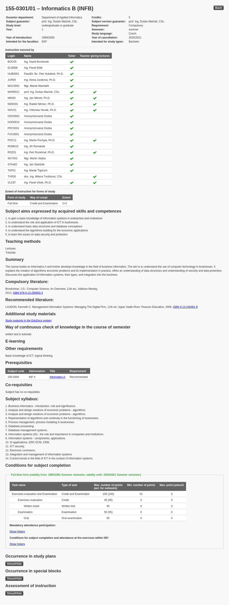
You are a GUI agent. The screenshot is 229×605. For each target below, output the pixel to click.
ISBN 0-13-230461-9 (185, 307)
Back (218, 7)
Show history (17, 531)
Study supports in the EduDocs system (28, 320)
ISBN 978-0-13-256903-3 (28, 292)
